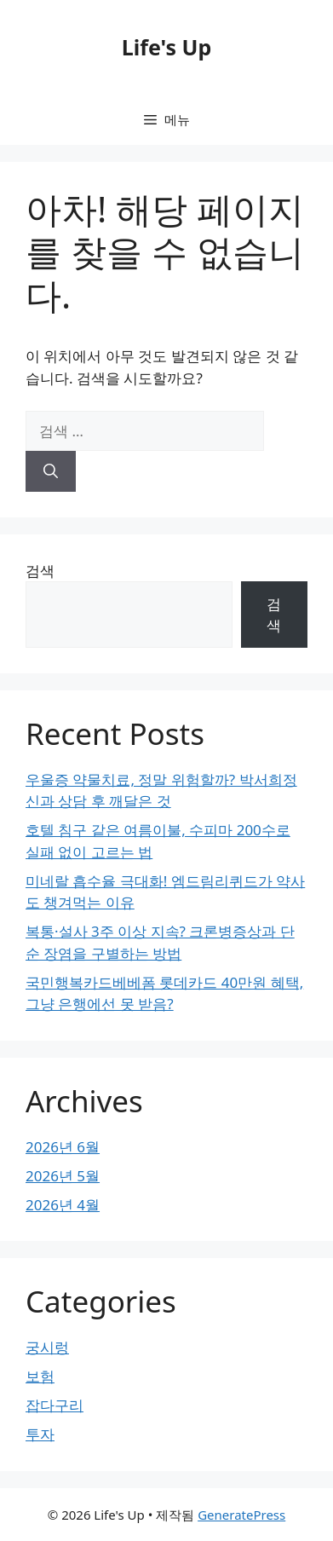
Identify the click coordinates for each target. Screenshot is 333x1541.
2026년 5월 (63, 1176)
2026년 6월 (63, 1147)
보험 (40, 1376)
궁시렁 (47, 1347)
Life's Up (166, 46)
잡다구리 (54, 1405)
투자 (40, 1434)
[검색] (51, 471)
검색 (40, 570)
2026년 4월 (63, 1205)
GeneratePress (241, 1514)
